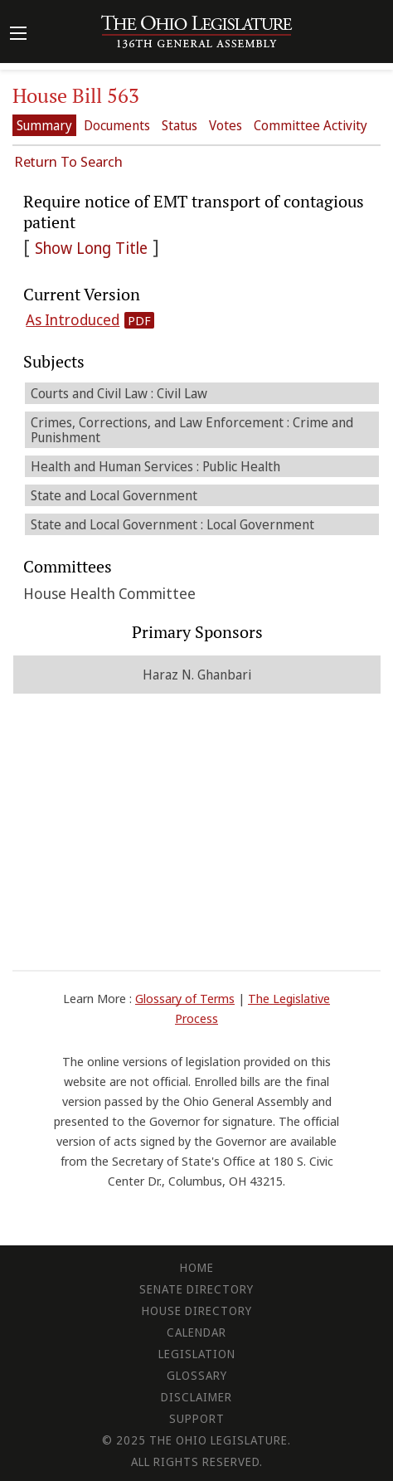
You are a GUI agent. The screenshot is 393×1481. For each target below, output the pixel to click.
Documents (117, 125)
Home (197, 1267)
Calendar (196, 1332)
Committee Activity (310, 125)
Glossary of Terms (185, 998)
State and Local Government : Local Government (172, 524)
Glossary (197, 1375)
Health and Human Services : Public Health (155, 466)
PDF (139, 320)
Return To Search (68, 161)
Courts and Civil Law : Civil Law (119, 393)
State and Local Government (114, 495)
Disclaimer (196, 1397)
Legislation (196, 1354)
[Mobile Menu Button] (18, 35)
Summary (44, 125)
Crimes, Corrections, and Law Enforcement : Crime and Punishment (192, 429)
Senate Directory (196, 1289)
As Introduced (72, 319)
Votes (225, 125)
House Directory (197, 1310)
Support (197, 1418)
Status (179, 125)
